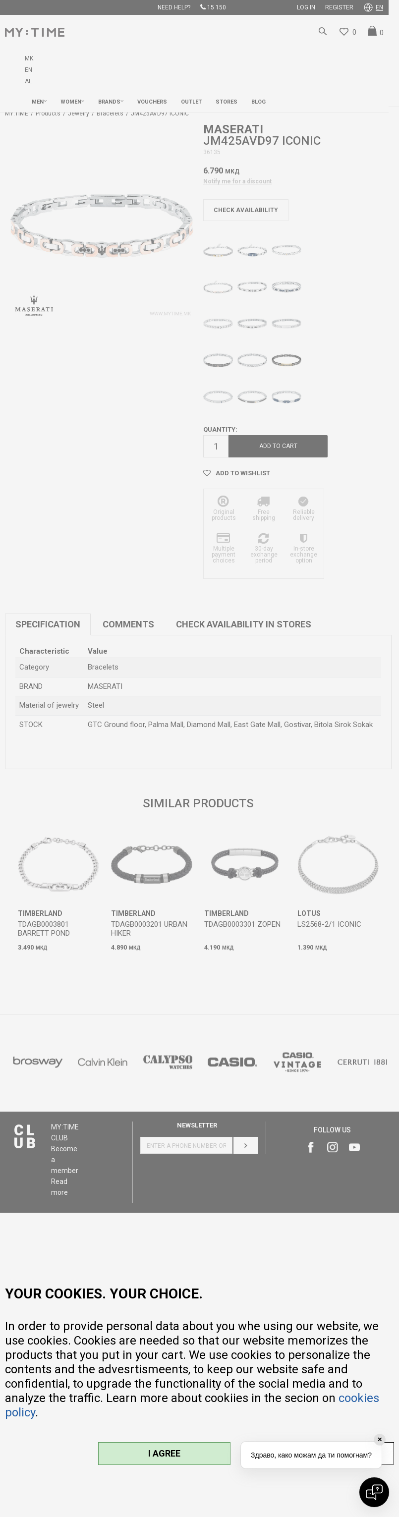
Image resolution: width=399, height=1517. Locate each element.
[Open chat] (374, 1492)
